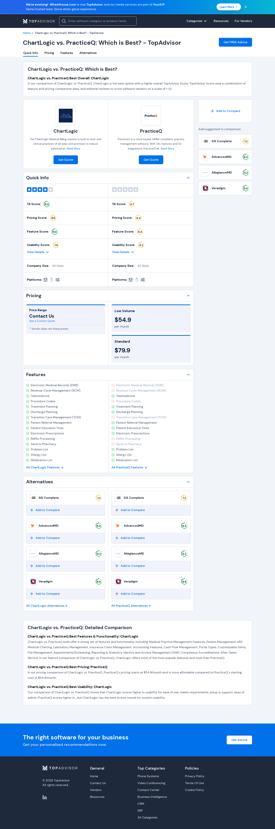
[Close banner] (246, 7)
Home (94, 776)
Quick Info (30, 53)
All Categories (147, 817)
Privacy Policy (195, 776)
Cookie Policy (194, 790)
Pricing (49, 53)
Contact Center (148, 790)
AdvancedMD (48, 526)
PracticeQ (151, 131)
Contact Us (98, 783)
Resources (97, 797)
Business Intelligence (152, 797)
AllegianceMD (49, 554)
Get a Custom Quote (42, 321)
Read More (73, 148)
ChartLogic (65, 131)
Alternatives (88, 53)
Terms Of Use (194, 783)
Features (67, 53)
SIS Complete (49, 498)
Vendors (96, 790)
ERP (140, 811)
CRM (141, 804)
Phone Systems (148, 776)
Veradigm (46, 581)
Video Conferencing (151, 783)
